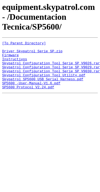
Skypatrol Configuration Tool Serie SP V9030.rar (51, 77)
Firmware (10, 58)
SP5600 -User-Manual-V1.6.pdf (31, 91)
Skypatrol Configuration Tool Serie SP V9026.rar (51, 67)
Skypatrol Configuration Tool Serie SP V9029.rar (51, 72)
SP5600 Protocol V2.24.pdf (28, 96)
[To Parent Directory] (24, 43)
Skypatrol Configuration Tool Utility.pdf (43, 82)
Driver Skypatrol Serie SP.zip (32, 53)
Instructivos (14, 63)
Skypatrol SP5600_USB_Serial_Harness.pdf (42, 87)
